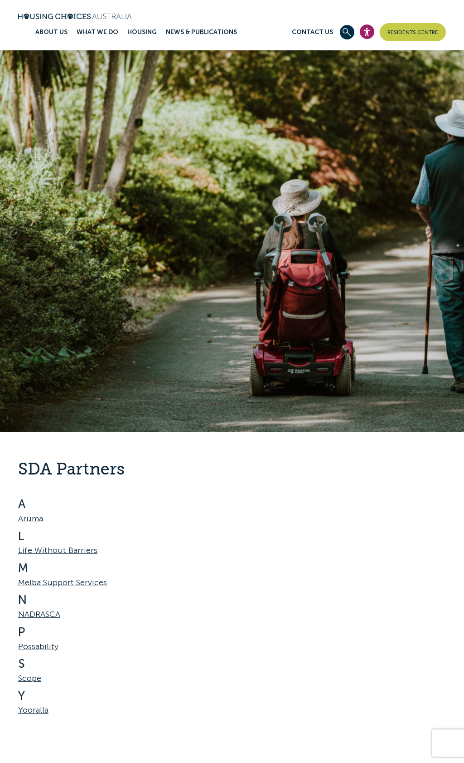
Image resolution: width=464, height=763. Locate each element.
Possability (38, 646)
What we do (97, 32)
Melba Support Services (62, 582)
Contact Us (312, 32)
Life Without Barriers (57, 550)
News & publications (201, 32)
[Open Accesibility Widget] (367, 31)
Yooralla (33, 710)
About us (51, 32)
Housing (142, 32)
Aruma (30, 518)
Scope (29, 678)
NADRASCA (39, 614)
